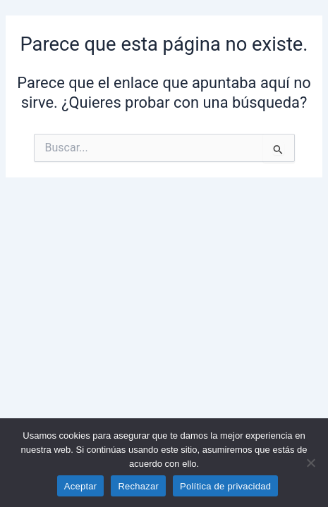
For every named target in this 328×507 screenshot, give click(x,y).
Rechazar (138, 486)
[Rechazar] (310, 463)
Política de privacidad (225, 486)
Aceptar (80, 486)
